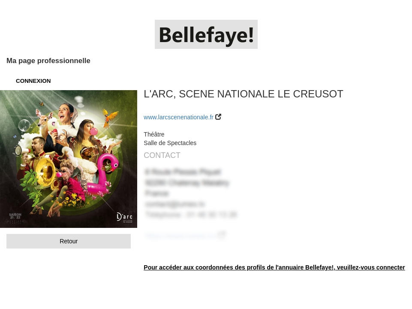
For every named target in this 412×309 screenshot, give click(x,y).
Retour (69, 241)
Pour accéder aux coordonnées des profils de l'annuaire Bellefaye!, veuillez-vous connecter (274, 267)
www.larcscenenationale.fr (179, 117)
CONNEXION (33, 81)
